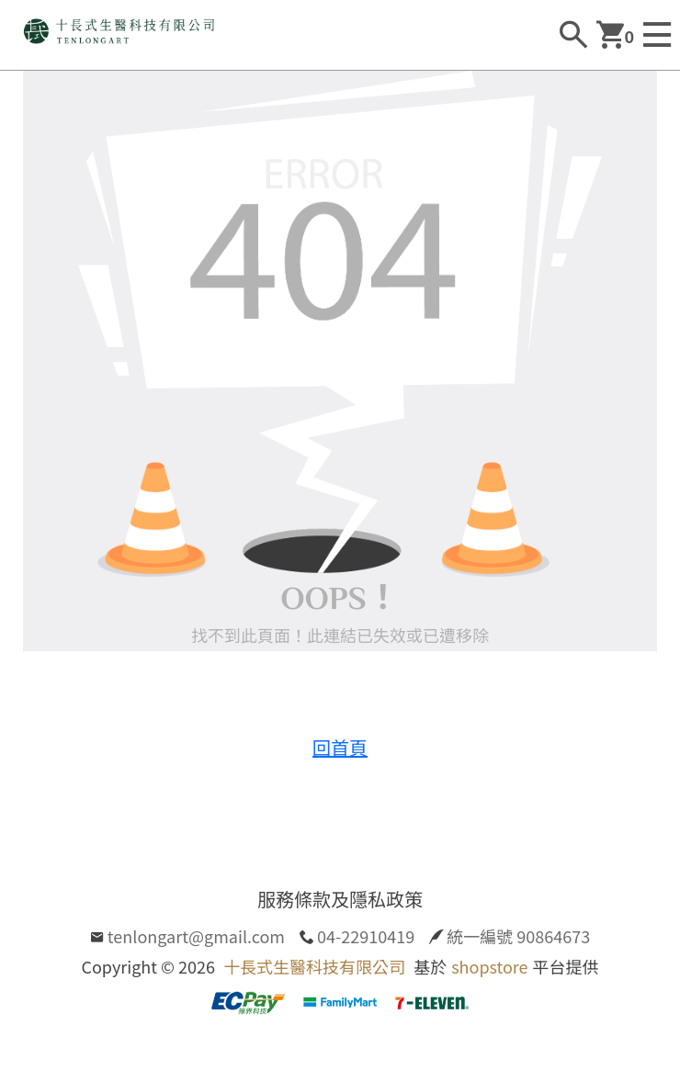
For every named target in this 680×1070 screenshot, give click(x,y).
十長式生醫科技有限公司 (314, 966)
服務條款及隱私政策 (340, 898)
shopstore (489, 966)
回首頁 (340, 747)
